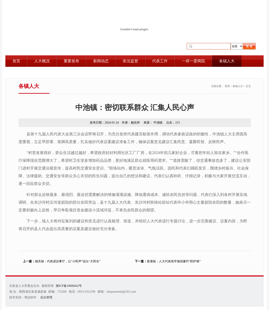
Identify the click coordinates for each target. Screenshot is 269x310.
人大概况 (42, 61)
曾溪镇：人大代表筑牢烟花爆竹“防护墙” (168, 261)
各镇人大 (227, 61)
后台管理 (46, 297)
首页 (16, 61)
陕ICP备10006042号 (69, 285)
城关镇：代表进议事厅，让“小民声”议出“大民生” (61, 261)
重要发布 (71, 61)
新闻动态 (101, 61)
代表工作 (160, 61)
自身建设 (20, 72)
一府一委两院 (193, 61)
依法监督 (130, 61)
